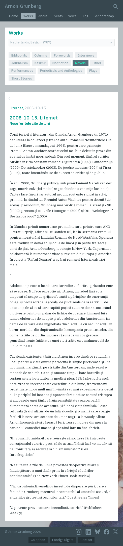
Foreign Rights (63, 540)
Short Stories (21, 78)
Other (97, 63)
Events (58, 16)
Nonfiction (60, 63)
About (42, 16)
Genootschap (104, 16)
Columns (40, 55)
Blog (85, 16)
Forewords (62, 55)
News (72, 16)
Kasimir (40, 63)
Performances (22, 70)
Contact (86, 540)
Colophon (38, 540)
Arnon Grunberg (23, 6)
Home (13, 16)
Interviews (85, 55)
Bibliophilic (19, 55)
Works (28, 16)
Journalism (19, 63)
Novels (80, 63)
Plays (93, 70)
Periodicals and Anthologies (61, 70)
